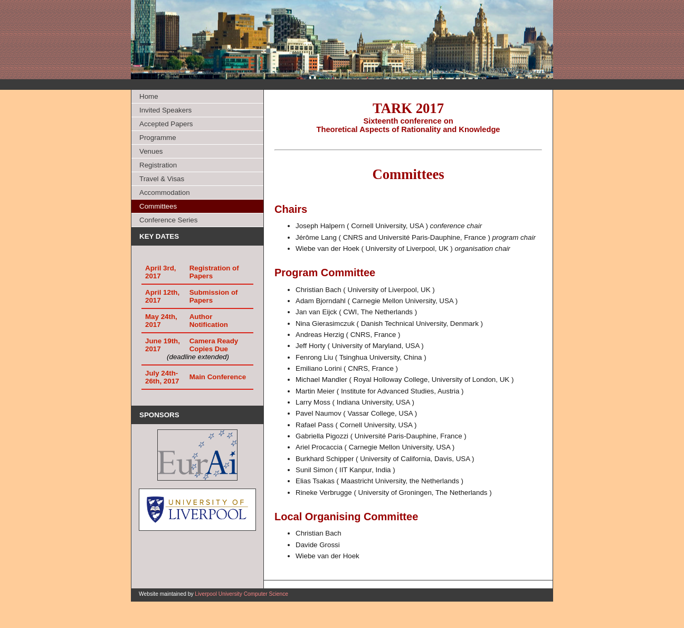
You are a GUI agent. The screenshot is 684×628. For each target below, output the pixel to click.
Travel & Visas (161, 179)
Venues (151, 151)
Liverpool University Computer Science (241, 594)
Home (148, 96)
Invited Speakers (165, 110)
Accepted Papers (166, 124)
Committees (158, 206)
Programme (157, 138)
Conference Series (168, 220)
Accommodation (164, 192)
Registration (158, 165)
